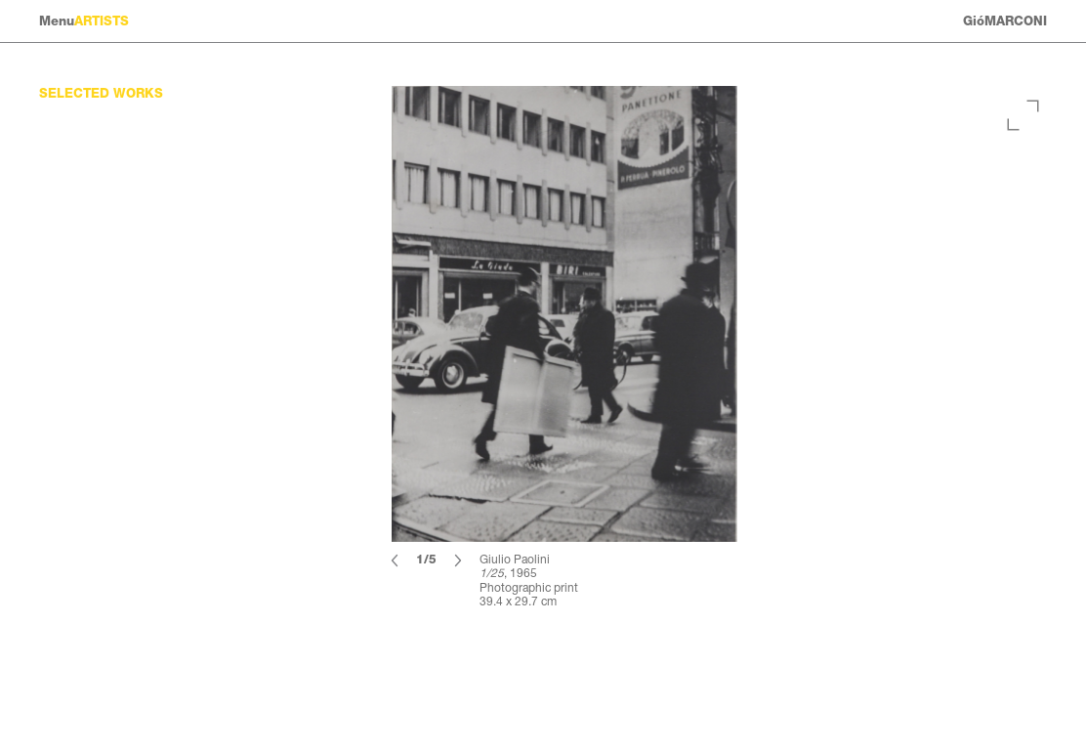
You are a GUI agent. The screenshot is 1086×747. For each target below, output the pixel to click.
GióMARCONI (1005, 21)
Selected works (101, 93)
